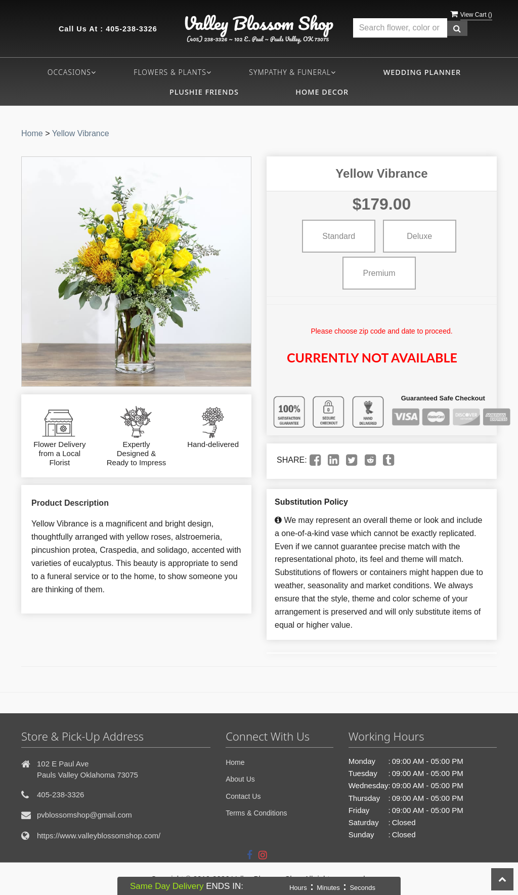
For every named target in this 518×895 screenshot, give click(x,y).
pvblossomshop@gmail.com (84, 814)
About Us (240, 779)
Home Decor (322, 92)
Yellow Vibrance (80, 133)
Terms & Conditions (256, 813)
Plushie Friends (204, 92)
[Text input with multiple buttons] (400, 28)
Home (32, 133)
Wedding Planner (422, 72)
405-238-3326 (131, 29)
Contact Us (243, 796)
